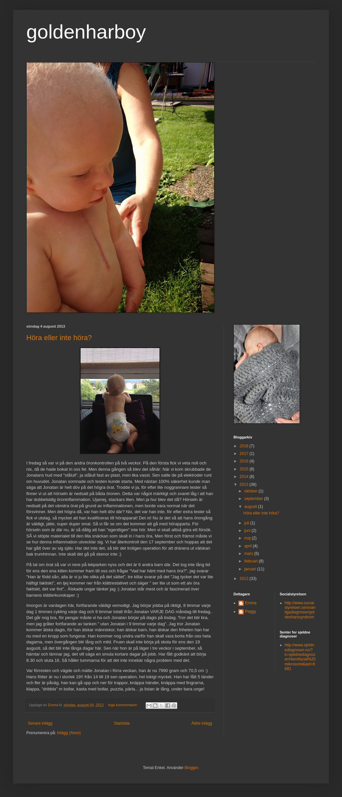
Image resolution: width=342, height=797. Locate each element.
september (254, 498)
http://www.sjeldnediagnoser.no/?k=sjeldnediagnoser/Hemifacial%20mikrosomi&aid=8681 (300, 657)
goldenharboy (86, 32)
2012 (245, 578)
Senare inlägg (40, 723)
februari (251, 561)
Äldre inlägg (201, 723)
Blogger (191, 767)
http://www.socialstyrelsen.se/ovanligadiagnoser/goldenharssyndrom (300, 610)
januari (250, 569)
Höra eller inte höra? (59, 338)
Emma (250, 603)
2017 (245, 453)
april (248, 546)
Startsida (122, 723)
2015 (245, 469)
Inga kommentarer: (123, 705)
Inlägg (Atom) (69, 733)
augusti (251, 506)
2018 (245, 446)
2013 (245, 484)
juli (247, 523)
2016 (245, 461)
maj (248, 538)
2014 (245, 476)
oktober (251, 491)
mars (249, 553)
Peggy (250, 611)
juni (248, 530)
